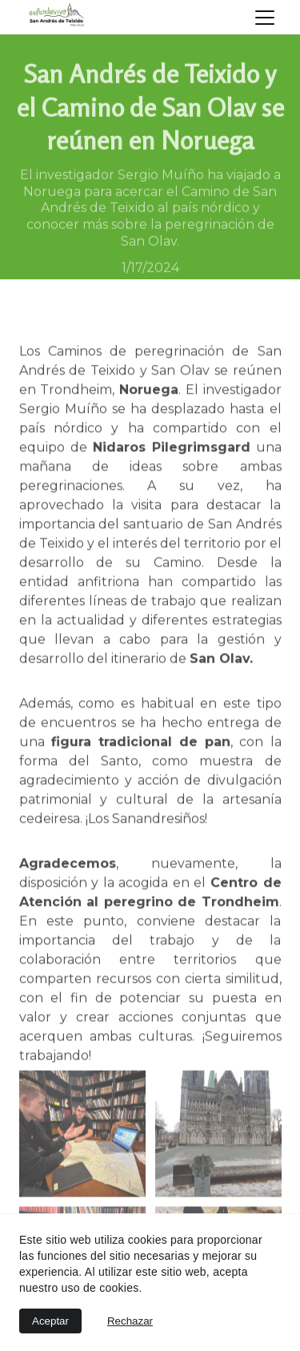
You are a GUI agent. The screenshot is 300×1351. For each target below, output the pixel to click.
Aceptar (50, 1321)
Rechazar (130, 1321)
